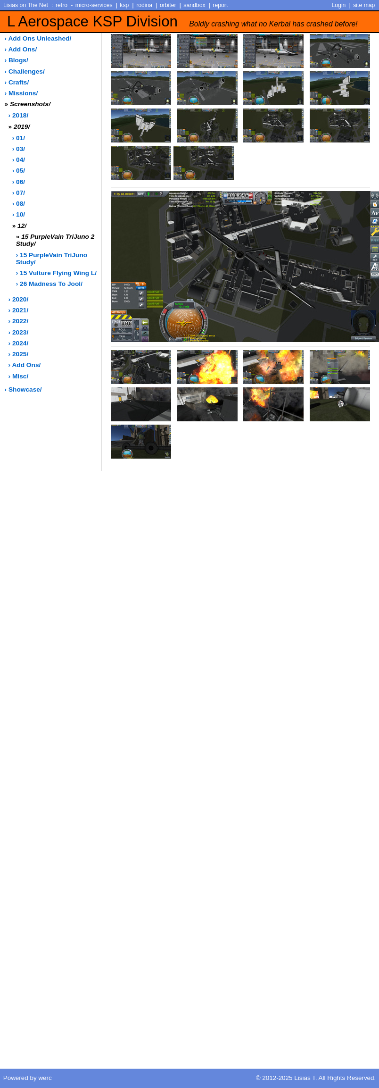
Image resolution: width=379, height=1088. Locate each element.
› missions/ (21, 93)
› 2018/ (18, 115)
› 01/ (18, 138)
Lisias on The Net (25, 5)
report (220, 5)
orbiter (168, 5)
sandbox (194, 5)
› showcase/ (23, 389)
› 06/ (18, 181)
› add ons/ (21, 49)
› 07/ (18, 192)
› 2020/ (18, 299)
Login (339, 5)
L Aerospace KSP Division (182, 21)
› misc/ (18, 376)
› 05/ (18, 170)
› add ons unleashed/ (38, 38)
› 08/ (18, 203)
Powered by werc (27, 1077)
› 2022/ (18, 321)
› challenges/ (25, 71)
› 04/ (18, 159)
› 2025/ (18, 354)
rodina (144, 5)
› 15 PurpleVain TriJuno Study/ (51, 258)
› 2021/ (18, 310)
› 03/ (18, 148)
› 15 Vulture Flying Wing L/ (56, 272)
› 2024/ (18, 343)
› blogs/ (16, 60)
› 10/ (18, 214)
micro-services (94, 5)
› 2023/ (18, 332)
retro (61, 5)
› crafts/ (17, 82)
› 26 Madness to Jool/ (49, 283)
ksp (124, 5)
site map (364, 5)
